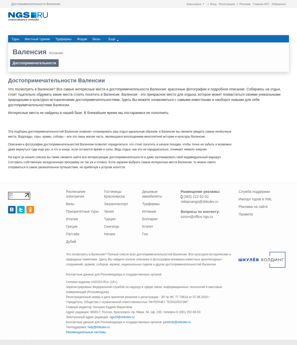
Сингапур (111, 226)
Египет (147, 226)
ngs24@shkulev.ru (121, 317)
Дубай (71, 242)
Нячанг (110, 234)
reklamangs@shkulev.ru (199, 202)
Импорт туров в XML (255, 199)
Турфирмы (151, 204)
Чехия (109, 211)
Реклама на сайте (253, 207)
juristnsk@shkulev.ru (177, 322)
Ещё (113, 39)
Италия (72, 219)
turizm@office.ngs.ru (197, 217)
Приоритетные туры (82, 211)
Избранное (279, 4)
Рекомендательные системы (86, 332)
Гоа (145, 234)
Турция (110, 219)
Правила (246, 214)
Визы (70, 204)
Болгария (150, 219)
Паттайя (72, 234)
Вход (213, 4)
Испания (56, 53)
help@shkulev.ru (99, 327)
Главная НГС (261, 4)
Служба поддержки (254, 192)
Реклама (244, 4)
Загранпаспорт (116, 204)
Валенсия (30, 52)
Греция (72, 226)
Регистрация (227, 4)
